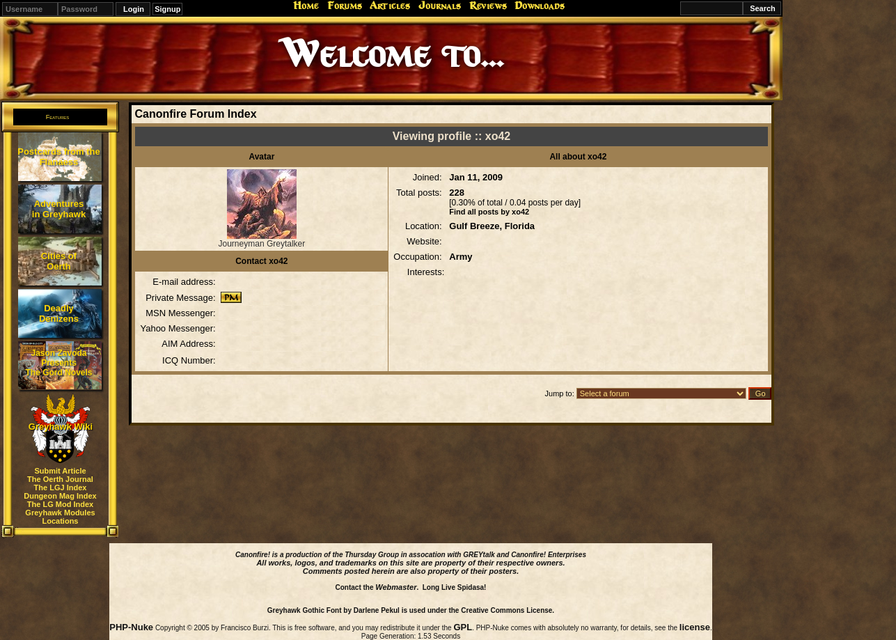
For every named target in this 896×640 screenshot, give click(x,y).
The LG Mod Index (60, 504)
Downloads (539, 5)
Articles (390, 5)
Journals (439, 5)
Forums (344, 5)
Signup (167, 9)
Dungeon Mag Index (60, 496)
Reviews (488, 5)
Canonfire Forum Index (195, 114)
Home (306, 5)
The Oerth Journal (60, 479)
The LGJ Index (60, 487)
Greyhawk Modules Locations (60, 516)
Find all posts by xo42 (489, 212)
